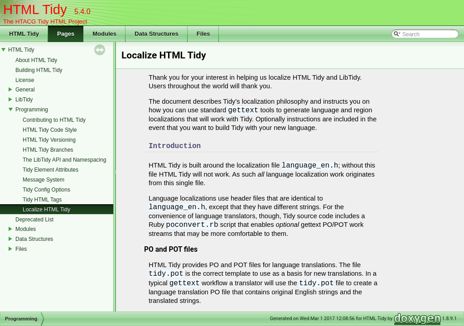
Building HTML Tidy (39, 70)
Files (21, 249)
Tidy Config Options (46, 190)
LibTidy (24, 99)
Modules (25, 229)
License (24, 80)
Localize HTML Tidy (46, 209)
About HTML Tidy (36, 60)
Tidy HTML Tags (42, 200)
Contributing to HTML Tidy (54, 120)
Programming (31, 109)
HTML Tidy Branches (48, 150)
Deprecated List (34, 219)
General (25, 89)
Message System (43, 180)
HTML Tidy (21, 50)
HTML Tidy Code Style (50, 130)
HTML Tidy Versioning (49, 140)
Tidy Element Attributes (50, 170)
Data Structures (34, 239)
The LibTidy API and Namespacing (64, 160)
